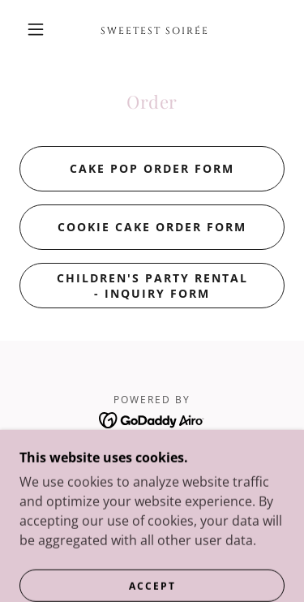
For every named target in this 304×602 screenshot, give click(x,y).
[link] (155, 29)
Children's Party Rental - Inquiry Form (152, 285)
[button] (35, 29)
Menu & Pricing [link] (152, 478)
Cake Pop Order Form (152, 168)
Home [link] (151, 458)
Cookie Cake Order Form (152, 226)
